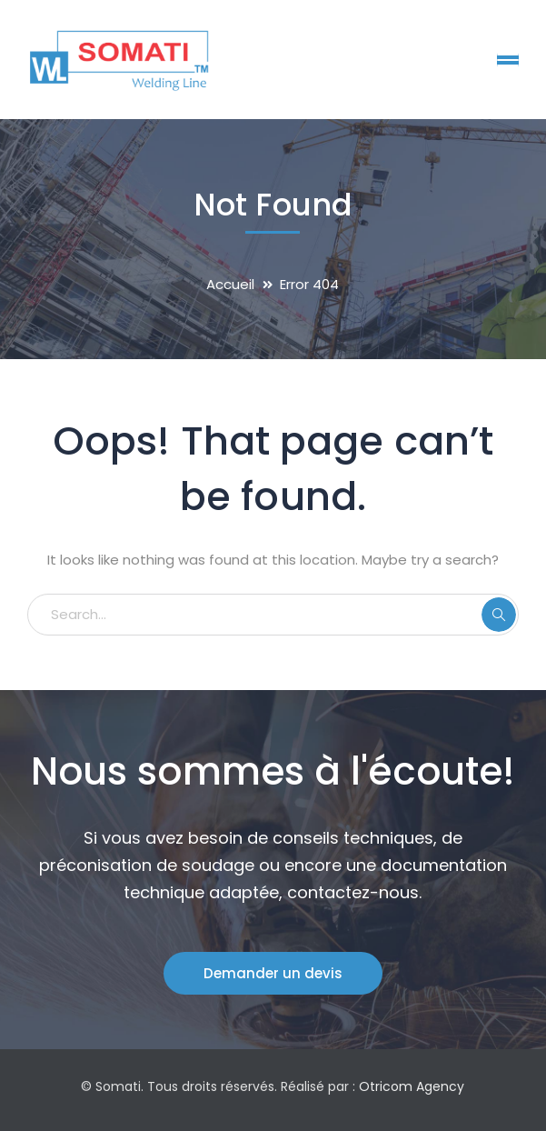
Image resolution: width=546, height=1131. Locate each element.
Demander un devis (273, 973)
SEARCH (498, 614)
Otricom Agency (411, 1086)
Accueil (230, 284)
